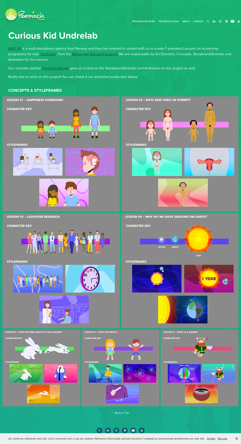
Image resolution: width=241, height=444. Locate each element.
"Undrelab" (48, 53)
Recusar (222, 438)
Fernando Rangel (55, 67)
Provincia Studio (169, 21)
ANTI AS (14, 48)
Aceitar (211, 438)
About (186, 21)
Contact (198, 21)
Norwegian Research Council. (95, 53)
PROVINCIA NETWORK (143, 21)
